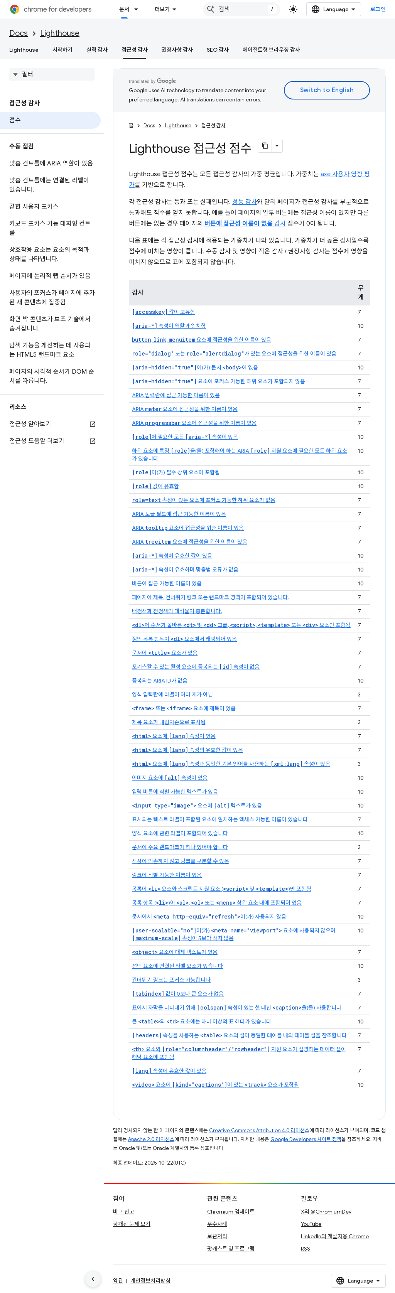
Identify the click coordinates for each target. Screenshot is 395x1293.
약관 (118, 1281)
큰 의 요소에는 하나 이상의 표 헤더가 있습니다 (201, 1021)
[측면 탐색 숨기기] (93, 1279)
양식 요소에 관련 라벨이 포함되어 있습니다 (180, 833)
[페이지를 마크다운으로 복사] (265, 145)
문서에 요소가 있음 (165, 652)
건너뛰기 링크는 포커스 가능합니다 (171, 979)
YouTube (311, 1224)
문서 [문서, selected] (124, 9)
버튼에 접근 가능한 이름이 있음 (167, 583)
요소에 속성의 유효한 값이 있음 (187, 750)
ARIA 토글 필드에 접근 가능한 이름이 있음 (179, 514)
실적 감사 (97, 49)
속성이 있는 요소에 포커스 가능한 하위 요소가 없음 (203, 500)
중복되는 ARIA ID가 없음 (159, 680)
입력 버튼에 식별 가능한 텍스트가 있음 (175, 791)
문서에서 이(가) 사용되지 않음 (209, 916)
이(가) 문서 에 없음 (195, 367)
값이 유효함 (155, 486)
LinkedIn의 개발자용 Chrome (335, 1236)
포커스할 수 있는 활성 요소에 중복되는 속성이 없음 (196, 666)
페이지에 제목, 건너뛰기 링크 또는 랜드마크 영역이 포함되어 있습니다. (210, 597)
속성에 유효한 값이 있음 (172, 555)
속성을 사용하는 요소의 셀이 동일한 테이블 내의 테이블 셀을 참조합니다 (239, 1035)
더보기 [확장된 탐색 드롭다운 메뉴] (162, 9)
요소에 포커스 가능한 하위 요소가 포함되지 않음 (218, 381)
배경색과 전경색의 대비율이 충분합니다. (177, 611)
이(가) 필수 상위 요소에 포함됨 (176, 472)
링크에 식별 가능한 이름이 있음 (167, 875)
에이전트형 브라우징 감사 (271, 49)
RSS (305, 1248)
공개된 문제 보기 (131, 1224)
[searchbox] (52, 74)
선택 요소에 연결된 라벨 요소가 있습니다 (177, 966)
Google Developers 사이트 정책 (305, 1139)
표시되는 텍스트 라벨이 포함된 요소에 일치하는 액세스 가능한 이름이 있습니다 (220, 819)
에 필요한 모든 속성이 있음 (185, 436)
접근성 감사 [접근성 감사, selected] (135, 49)
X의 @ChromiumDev (326, 1211)
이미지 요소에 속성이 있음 (170, 777)
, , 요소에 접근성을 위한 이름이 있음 (201, 339)
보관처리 (217, 1236)
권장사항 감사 (177, 49)
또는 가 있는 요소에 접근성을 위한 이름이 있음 (234, 353)
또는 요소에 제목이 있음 (184, 708)
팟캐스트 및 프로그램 (231, 1248)
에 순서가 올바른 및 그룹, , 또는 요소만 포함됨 (241, 625)
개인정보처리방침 (150, 1281)
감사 (245, 224)
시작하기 (62, 49)
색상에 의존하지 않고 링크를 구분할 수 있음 (180, 861)
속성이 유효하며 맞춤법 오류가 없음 (185, 569)
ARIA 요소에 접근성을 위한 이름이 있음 (185, 409)
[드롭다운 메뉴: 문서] (138, 9)
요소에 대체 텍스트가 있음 (175, 952)
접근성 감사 (213, 125)
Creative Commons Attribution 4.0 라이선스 (259, 1130)
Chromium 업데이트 (231, 1211)
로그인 (378, 9)
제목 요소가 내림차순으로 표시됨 (169, 722)
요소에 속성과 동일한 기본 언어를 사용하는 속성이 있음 (231, 763)
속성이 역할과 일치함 (169, 325)
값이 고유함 (163, 311)
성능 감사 (244, 202)
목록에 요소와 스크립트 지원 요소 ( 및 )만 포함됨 (221, 888)
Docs (18, 33)
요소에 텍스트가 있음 (197, 805)
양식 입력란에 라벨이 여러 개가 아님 (172, 694)
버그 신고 (123, 1211)
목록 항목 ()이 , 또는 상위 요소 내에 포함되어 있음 (217, 902)
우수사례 (217, 1224)
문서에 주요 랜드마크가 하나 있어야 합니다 (180, 847)
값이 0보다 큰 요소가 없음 (178, 993)
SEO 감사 (218, 49)
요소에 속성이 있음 (174, 736)
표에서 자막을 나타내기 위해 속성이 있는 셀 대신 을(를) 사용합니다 (236, 1007)
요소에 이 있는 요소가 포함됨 (215, 1084)
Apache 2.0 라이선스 (151, 1139)
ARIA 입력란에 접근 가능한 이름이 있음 (176, 395)
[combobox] (241, 9)
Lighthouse (59, 33)
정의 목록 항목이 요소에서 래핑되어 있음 (184, 639)
